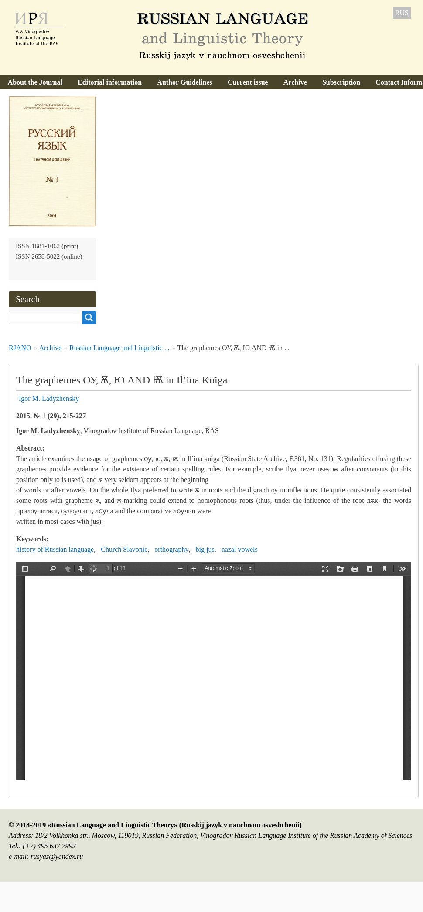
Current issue (248, 82)
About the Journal (35, 82)
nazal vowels (240, 549)
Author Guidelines (184, 82)
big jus (205, 549)
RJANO (20, 348)
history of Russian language (55, 549)
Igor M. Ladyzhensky (49, 398)
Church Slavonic (124, 549)
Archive (295, 82)
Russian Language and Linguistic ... (119, 348)
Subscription (341, 82)
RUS (402, 13)
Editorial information (110, 82)
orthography (171, 549)
